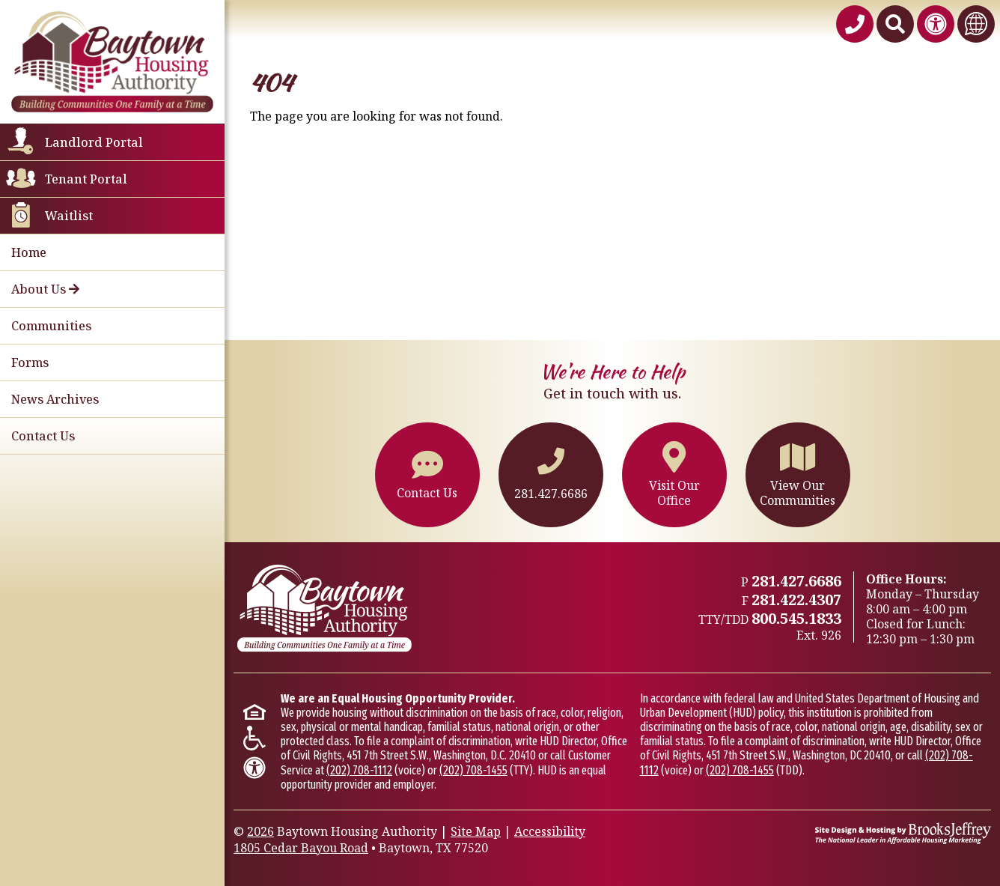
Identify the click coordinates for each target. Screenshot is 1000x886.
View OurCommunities (797, 474)
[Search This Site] (895, 24)
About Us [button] (45, 289)
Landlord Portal (94, 142)
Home (28, 252)
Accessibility (549, 831)
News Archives (55, 399)
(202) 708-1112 (359, 770)
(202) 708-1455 (473, 770)
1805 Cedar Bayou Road (301, 848)
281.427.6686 (551, 475)
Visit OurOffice (674, 474)
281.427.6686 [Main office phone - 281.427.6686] (796, 581)
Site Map (476, 831)
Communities (51, 326)
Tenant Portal (86, 179)
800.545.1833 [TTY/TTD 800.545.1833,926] (796, 618)
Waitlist (69, 215)
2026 (260, 831)
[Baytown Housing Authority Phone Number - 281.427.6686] (855, 24)
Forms (30, 362)
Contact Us (43, 436)
